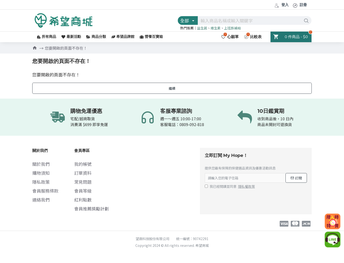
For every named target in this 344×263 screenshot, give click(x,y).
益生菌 (202, 28)
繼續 (172, 88)
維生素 (216, 28)
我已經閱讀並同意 (230, 186)
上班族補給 (232, 28)
